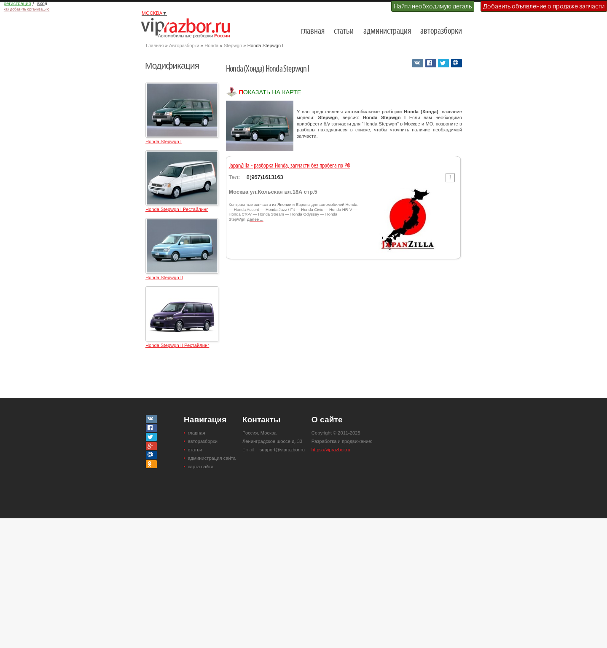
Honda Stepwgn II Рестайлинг (177, 345)
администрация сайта (212, 458)
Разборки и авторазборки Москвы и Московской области (188, 28)
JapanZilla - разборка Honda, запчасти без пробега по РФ (289, 166)
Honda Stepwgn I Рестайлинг (176, 209)
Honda (211, 45)
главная (313, 31)
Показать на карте (270, 92)
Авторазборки (184, 45)
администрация (387, 31)
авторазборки (441, 31)
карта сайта (201, 466)
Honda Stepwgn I (163, 141)
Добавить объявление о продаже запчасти (543, 6)
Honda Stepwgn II (164, 277)
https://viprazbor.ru (331, 449)
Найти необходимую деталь (433, 6)
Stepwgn (233, 45)
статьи (344, 31)
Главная (155, 45)
